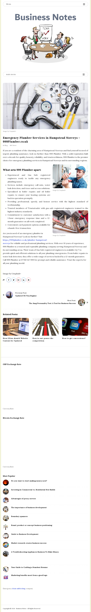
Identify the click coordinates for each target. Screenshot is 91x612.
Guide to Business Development (24, 534)
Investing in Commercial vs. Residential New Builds (33, 490)
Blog (6, 145)
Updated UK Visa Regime (26, 296)
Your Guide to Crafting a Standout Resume (29, 567)
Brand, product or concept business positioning (31, 525)
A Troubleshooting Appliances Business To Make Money (35, 552)
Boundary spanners (19, 516)
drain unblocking (18, 588)
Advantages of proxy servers (23, 499)
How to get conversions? (74, 338)
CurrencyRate (8, 409)
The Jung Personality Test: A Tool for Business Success (52, 303)
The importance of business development (29, 507)
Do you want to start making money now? (29, 481)
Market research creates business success (28, 543)
